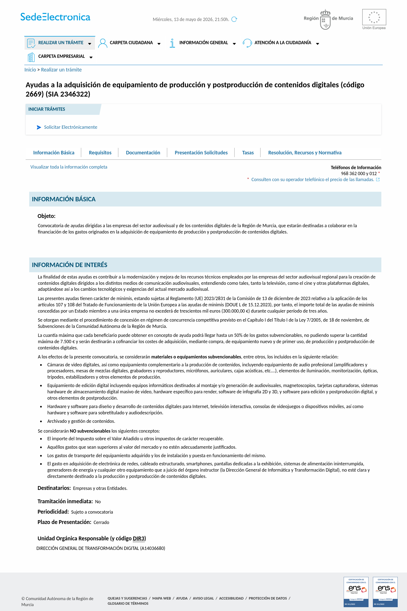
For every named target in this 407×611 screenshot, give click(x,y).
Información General (203, 43)
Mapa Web (161, 598)
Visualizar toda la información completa (69, 167)
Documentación (143, 152)
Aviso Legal (203, 598)
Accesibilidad (231, 598)
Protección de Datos (268, 598)
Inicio (30, 69)
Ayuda (182, 598)
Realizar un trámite (60, 43)
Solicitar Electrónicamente (70, 127)
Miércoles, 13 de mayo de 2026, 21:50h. (191, 19)
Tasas (248, 152)
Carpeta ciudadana (131, 43)
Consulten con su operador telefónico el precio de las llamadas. (316, 179)
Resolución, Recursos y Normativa (304, 152)
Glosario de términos (128, 603)
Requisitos (100, 152)
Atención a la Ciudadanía (283, 43)
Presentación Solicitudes (201, 152)
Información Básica (54, 152)
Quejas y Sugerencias (127, 598)
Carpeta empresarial (61, 56)
